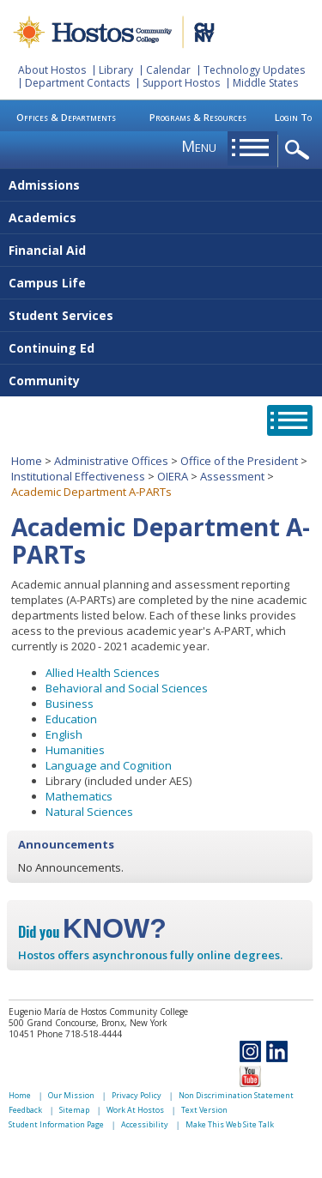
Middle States (265, 83)
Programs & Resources (197, 117)
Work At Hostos (135, 1109)
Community (44, 380)
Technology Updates (254, 70)
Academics (42, 217)
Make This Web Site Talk (229, 1124)
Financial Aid (47, 250)
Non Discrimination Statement (236, 1095)
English (64, 734)
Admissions (44, 185)
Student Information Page (56, 1124)
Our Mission (71, 1095)
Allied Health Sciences (103, 672)
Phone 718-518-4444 (79, 1034)
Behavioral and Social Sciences (127, 688)
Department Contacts (77, 83)
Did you (92, 931)
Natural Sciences (89, 811)
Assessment (232, 476)
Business (70, 703)
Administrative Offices (111, 460)
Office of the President (239, 460)
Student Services (61, 315)
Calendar (168, 70)
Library (116, 70)
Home (26, 460)
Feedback (25, 1109)
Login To (293, 117)
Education (71, 719)
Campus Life (47, 283)
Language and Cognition (109, 765)
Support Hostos (181, 83)
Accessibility (144, 1124)
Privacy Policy (136, 1095)
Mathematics (79, 796)
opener (300, 150)
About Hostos (52, 70)
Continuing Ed (51, 348)
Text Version (204, 1109)
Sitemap (74, 1109)
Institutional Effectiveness (78, 476)
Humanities (75, 750)
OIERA (172, 476)
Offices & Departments (66, 117)
